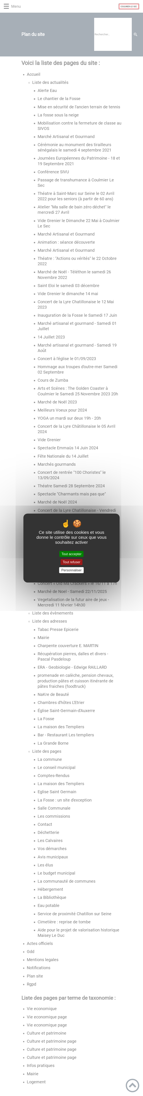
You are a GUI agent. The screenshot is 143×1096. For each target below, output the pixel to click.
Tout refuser (71, 562)
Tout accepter (71, 554)
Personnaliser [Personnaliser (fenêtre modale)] (71, 570)
